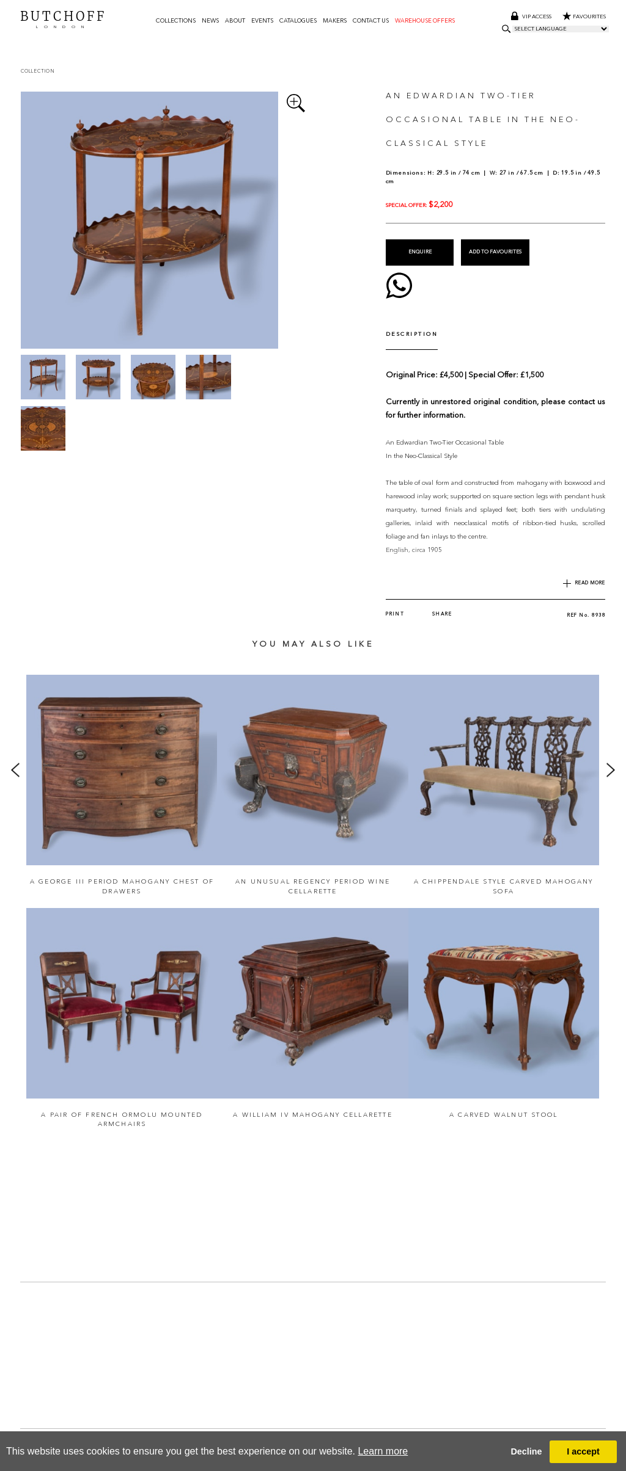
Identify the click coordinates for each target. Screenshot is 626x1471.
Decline (526, 1451)
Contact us (371, 21)
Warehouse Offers (425, 21)
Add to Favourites (495, 251)
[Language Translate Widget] (560, 29)
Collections (176, 21)
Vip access (532, 17)
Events (262, 21)
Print (395, 592)
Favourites (584, 17)
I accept (583, 1451)
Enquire (419, 251)
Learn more (383, 1451)
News (210, 21)
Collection (37, 71)
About (235, 21)
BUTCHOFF (63, 20)
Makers (335, 21)
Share (442, 592)
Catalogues (298, 21)
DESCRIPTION (412, 330)
